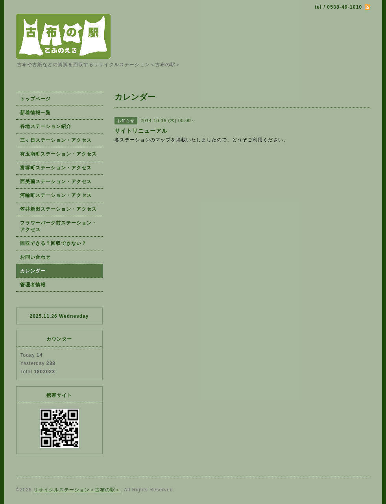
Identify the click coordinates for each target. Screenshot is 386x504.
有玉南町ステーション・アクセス (58, 154)
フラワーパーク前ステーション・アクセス (58, 226)
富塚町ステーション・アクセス (56, 167)
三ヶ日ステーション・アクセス (56, 140)
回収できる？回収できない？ (53, 243)
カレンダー (33, 271)
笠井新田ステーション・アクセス (58, 209)
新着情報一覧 (35, 112)
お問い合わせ (35, 257)
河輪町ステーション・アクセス (56, 195)
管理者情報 (33, 284)
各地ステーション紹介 (45, 126)
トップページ (35, 99)
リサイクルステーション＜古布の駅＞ (76, 490)
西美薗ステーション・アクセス (56, 181)
